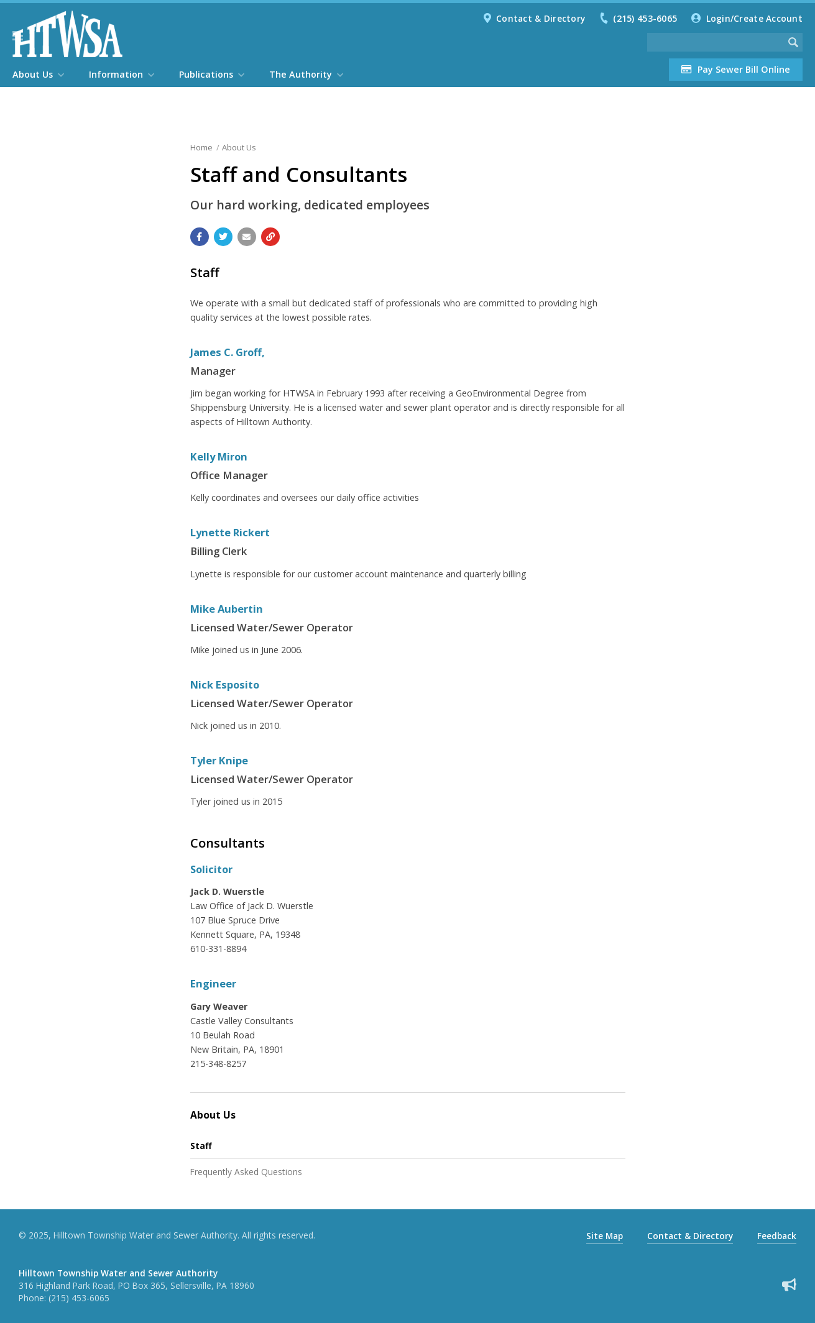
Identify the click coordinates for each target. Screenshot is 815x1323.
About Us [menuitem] (32, 74)
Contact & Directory (540, 18)
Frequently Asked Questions (246, 1172)
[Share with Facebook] (199, 236)
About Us (239, 147)
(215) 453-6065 (645, 18)
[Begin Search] (793, 42)
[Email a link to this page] (246, 236)
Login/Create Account (754, 18)
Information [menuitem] (116, 74)
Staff (201, 1145)
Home (201, 147)
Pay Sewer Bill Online (735, 69)
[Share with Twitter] (223, 236)
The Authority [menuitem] (300, 74)
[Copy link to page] (270, 236)
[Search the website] (715, 42)
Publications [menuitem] (206, 74)
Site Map (604, 1236)
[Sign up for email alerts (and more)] (789, 1284)
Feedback (776, 1236)
